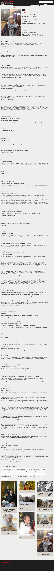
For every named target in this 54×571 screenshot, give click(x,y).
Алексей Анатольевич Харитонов (38, 471)
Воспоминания (25, 2)
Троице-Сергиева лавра (5, 473)
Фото (30, 2)
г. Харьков (12, 471)
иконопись (36, 468)
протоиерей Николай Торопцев (21, 476)
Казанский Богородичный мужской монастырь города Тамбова (19, 468)
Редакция (27, 562)
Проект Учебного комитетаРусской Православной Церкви (7, 2)
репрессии (31, 473)
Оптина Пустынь (26, 471)
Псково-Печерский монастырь (35, 476)
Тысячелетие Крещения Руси (6, 476)
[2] (1, 463)
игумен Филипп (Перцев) (40, 473)
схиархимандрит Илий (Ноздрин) (19, 473)
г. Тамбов (3, 468)
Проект (18, 2)
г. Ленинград (43, 468)
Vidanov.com (31, 568)
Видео (34, 2)
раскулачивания (4, 471)
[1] (11, 196)
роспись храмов (4, 478)
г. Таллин (18, 471)
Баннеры (45, 564)
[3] (15, 392)
